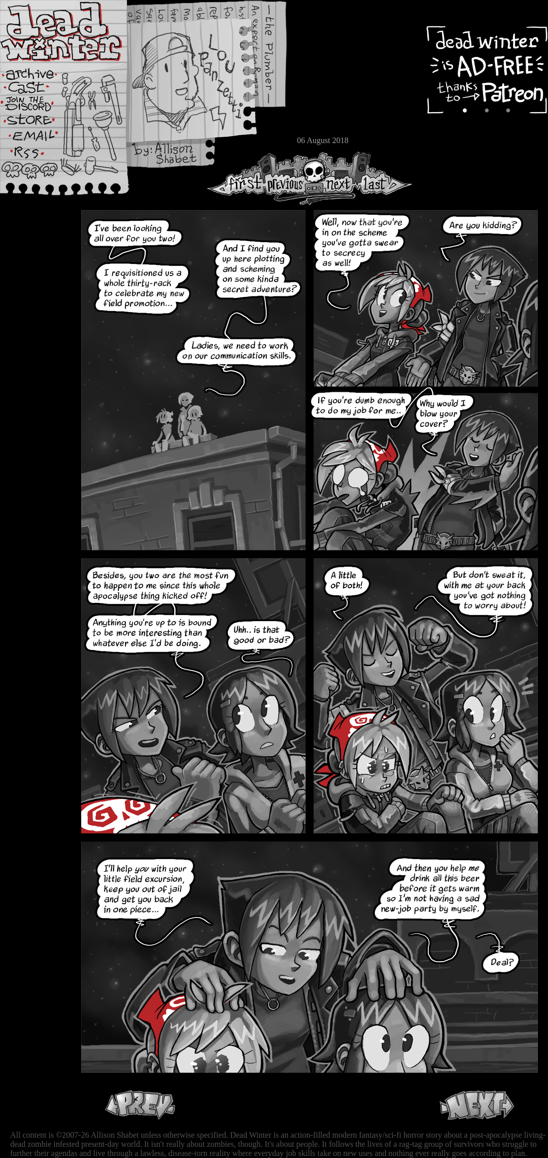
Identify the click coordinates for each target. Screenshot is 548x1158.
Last (384, 178)
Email (38, 139)
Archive (38, 73)
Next (335, 178)
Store (38, 123)
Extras (38, 107)
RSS (38, 158)
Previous (289, 178)
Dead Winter (76, 32)
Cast (38, 90)
